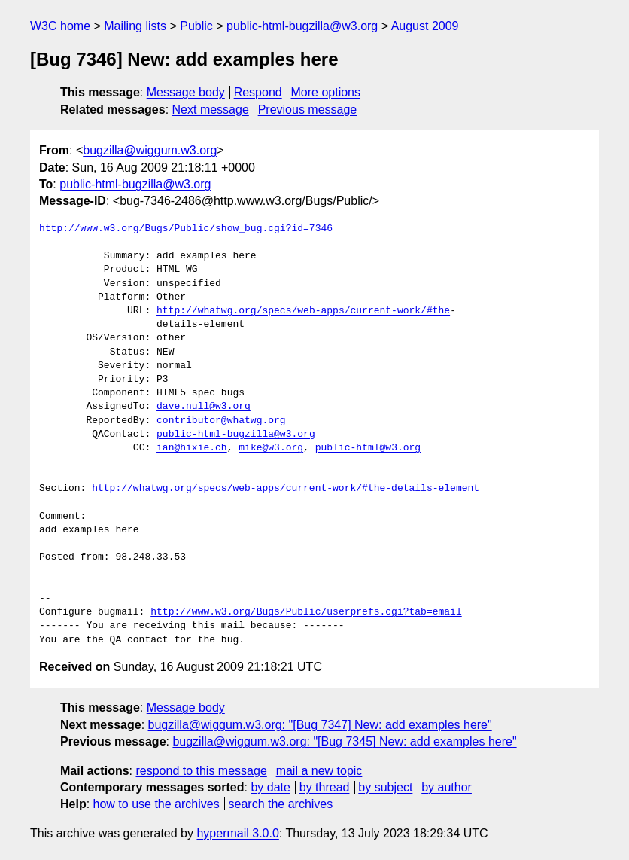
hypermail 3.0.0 (237, 833)
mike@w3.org (271, 448)
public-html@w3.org (368, 448)
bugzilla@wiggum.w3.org (150, 150)
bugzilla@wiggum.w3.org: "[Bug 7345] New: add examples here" (344, 741)
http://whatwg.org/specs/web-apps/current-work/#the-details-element (285, 489)
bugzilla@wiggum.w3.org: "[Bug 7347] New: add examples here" (320, 724)
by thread (324, 787)
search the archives (281, 803)
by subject (385, 787)
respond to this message (200, 770)
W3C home (60, 26)
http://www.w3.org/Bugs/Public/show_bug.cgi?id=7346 (186, 229)
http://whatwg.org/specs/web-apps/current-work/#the (303, 311)
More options (326, 92)
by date (270, 787)
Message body (186, 92)
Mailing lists (135, 26)
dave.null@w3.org (203, 406)
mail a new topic (319, 770)
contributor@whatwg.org (221, 421)
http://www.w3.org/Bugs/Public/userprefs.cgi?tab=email (305, 612)
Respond (258, 92)
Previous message (307, 109)
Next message (210, 109)
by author (446, 787)
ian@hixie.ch (191, 448)
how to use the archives (156, 803)
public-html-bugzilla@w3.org (302, 26)
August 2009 (425, 26)
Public (196, 26)
